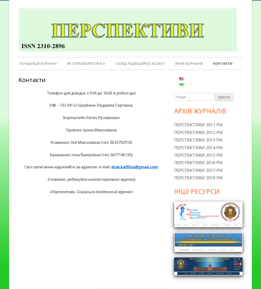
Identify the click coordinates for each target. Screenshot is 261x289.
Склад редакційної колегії (140, 63)
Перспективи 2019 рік (198, 178)
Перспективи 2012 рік (198, 132)
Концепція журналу (38, 63)
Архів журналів (189, 63)
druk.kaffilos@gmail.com (134, 167)
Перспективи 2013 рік (198, 140)
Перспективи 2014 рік (198, 147)
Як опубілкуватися (84, 63)
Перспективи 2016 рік (198, 162)
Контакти (222, 63)
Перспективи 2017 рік (198, 170)
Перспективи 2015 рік (198, 155)
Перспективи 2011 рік (198, 124)
